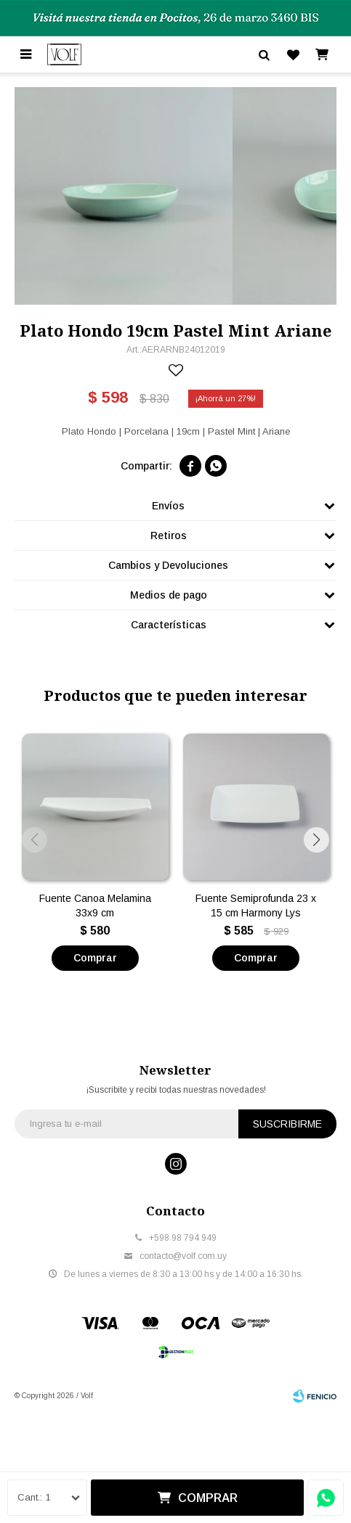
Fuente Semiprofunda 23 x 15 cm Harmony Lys (255, 905)
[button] (316, 840)
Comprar (208, 1498)
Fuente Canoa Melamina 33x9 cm (95, 905)
